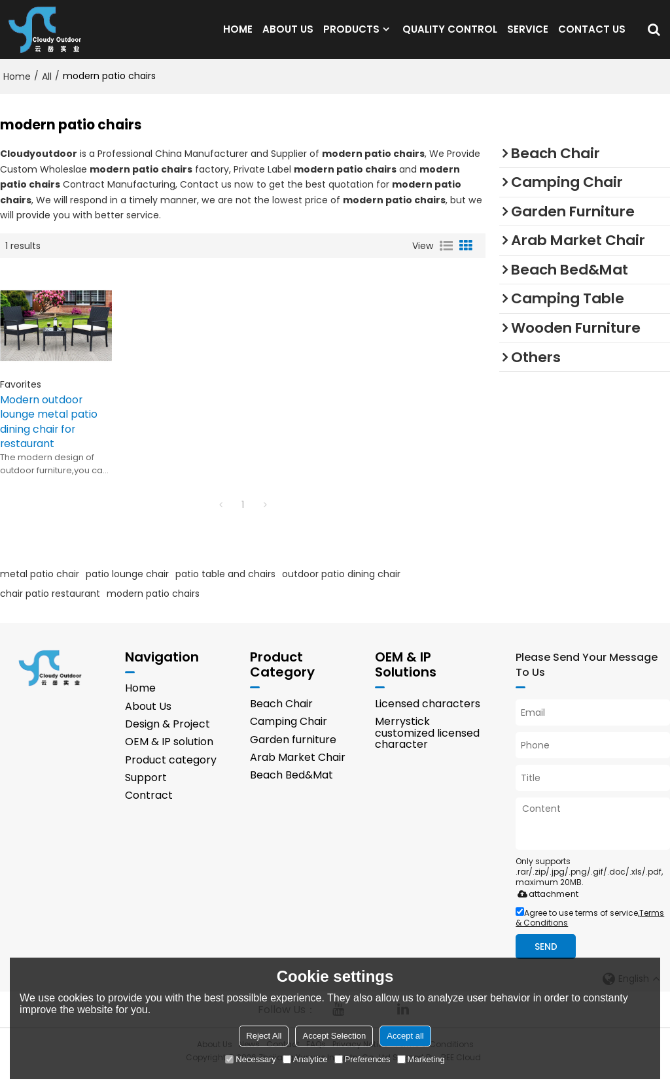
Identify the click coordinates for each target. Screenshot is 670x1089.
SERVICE (527, 35)
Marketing (421, 1059)
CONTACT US (592, 35)
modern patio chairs (153, 607)
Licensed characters (427, 718)
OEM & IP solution (169, 756)
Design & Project (167, 738)
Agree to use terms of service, (590, 932)
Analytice (305, 1059)
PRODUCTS (351, 35)
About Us (148, 720)
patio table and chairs (225, 587)
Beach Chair (281, 718)
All (47, 89)
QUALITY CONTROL (449, 35)
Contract (149, 810)
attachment (545, 909)
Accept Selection (334, 1036)
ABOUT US (287, 35)
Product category (171, 774)
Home (17, 89)
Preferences (362, 1059)
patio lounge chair (127, 587)
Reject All (263, 1036)
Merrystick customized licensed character (427, 748)
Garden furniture (293, 754)
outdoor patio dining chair (341, 587)
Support (146, 792)
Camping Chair (288, 736)
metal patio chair (39, 587)
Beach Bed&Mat (291, 789)
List (446, 259)
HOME (238, 35)
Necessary (250, 1059)
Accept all (405, 1036)
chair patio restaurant (50, 607)
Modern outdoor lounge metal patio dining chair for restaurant (48, 435)
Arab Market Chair (297, 772)
